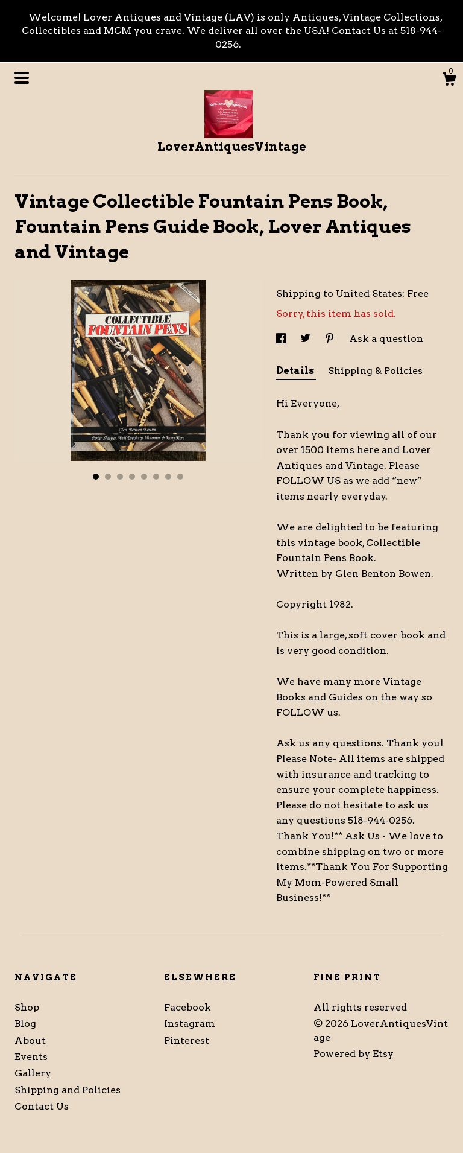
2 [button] (108, 477)
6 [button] (156, 477)
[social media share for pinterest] (331, 339)
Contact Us (41, 1106)
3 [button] (120, 477)
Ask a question (386, 339)
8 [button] (180, 477)
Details (296, 370)
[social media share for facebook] (282, 339)
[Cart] (449, 81)
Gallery (32, 1073)
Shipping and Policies (67, 1090)
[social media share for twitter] (306, 339)
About (30, 1040)
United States (369, 293)
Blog (25, 1023)
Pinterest (186, 1040)
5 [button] (144, 477)
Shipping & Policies (375, 370)
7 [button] (168, 477)
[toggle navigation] (21, 78)
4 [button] (132, 477)
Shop (26, 1007)
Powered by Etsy (353, 1053)
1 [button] (96, 477)
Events (31, 1056)
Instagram (189, 1023)
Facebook (187, 1007)
